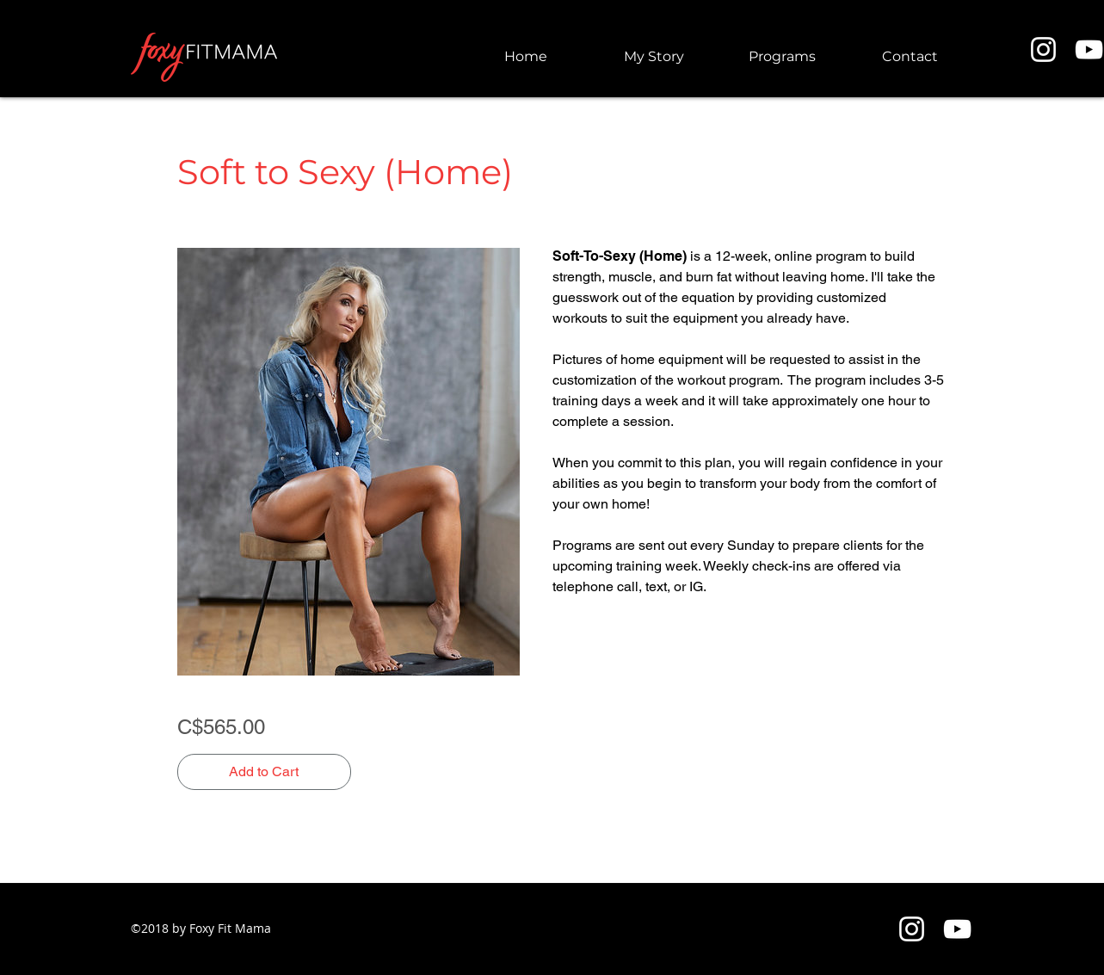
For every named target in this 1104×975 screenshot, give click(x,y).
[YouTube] (957, 929)
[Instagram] (1043, 49)
